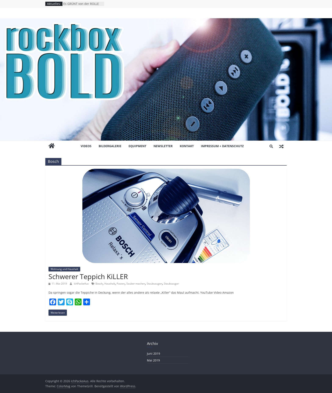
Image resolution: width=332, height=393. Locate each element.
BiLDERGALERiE (110, 146)
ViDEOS (86, 146)
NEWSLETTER (163, 146)
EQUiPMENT (137, 146)
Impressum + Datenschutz (222, 146)
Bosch (99, 283)
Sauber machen (135, 283)
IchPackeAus (81, 283)
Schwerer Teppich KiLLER (88, 276)
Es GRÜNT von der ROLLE (81, 4)
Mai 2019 (153, 360)
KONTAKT (187, 146)
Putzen (121, 283)
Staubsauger (171, 283)
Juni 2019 (153, 353)
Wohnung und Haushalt (64, 269)
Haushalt (109, 283)
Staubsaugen (154, 283)
